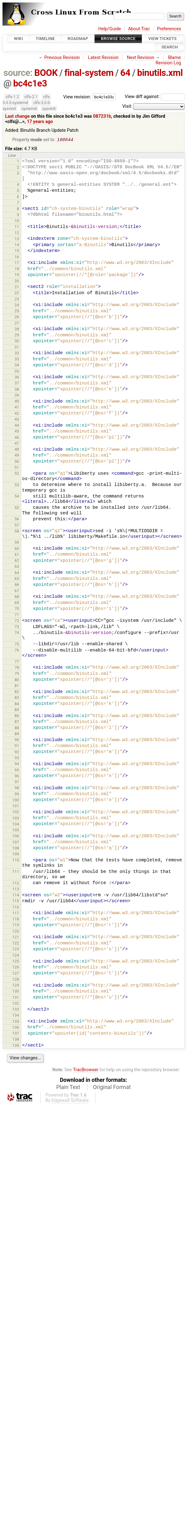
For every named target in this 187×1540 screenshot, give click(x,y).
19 (16, 275)
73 (16, 627)
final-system (89, 72)
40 (16, 401)
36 (16, 377)
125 (15, 961)
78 (16, 668)
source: (18, 72)
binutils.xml (160, 72)
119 (15, 925)
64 (125, 72)
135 (15, 1022)
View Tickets (162, 38)
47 (16, 444)
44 (16, 425)
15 (16, 251)
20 (16, 281)
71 (16, 615)
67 (16, 591)
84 (16, 704)
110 (15, 860)
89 (16, 734)
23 (16, 299)
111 (15, 872)
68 (16, 597)
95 (16, 770)
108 (15, 848)
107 (15, 842)
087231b (102, 116)
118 (15, 919)
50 (16, 462)
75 (16, 644)
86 (16, 716)
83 (16, 698)
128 (15, 980)
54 (16, 496)
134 (15, 1015)
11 (16, 227)
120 (15, 931)
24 (16, 305)
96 (16, 776)
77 (16, 662)
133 (15, 1010)
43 (16, 420)
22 (16, 293)
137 (15, 1034)
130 (15, 991)
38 (16, 390)
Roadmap (78, 38)
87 (16, 722)
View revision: (77, 96)
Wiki (18, 38)
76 (16, 650)
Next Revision (140, 57)
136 (15, 1028)
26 (16, 317)
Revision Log (168, 63)
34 (16, 365)
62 (16, 561)
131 (15, 998)
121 (15, 937)
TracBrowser (86, 1070)
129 (15, 985)
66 (16, 585)
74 (16, 633)
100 (15, 800)
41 (16, 407)
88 (16, 728)
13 (16, 239)
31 (16, 347)
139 (15, 1046)
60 (16, 549)
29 (16, 335)
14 (16, 245)
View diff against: (154, 96)
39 (16, 396)
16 (16, 257)
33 (16, 359)
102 (15, 812)
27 (16, 323)
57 (16, 525)
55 (16, 508)
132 (15, 1004)
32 (16, 353)
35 (16, 371)
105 (15, 830)
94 (16, 764)
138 (15, 1039)
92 (16, 752)
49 (16, 455)
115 (15, 901)
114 (15, 895)
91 (16, 746)
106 (15, 836)
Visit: (127, 106)
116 (15, 907)
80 (16, 680)
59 (16, 543)
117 (15, 913)
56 (16, 519)
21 (16, 287)
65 (16, 579)
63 (16, 567)
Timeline (45, 38)
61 (16, 555)
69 (16, 603)
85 (16, 710)
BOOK (45, 72)
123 (15, 949)
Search (170, 47)
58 (16, 531)
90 (16, 740)
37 (16, 383)
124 (15, 955)
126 (15, 967)
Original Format (112, 1088)
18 (16, 269)
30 (16, 341)
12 (16, 233)
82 (16, 692)
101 (15, 806)
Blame (174, 57)
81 (16, 686)
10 (16, 221)
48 (16, 450)
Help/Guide (109, 29)
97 (16, 782)
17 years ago (40, 121)
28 (16, 329)
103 (15, 818)
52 (16, 474)
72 (16, 621)
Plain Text (68, 1088)
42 (16, 414)
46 (16, 438)
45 (16, 431)
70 (16, 609)
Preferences (169, 29)
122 (15, 943)
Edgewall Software (70, 1101)
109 (15, 854)
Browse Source (118, 38)
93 (16, 758)
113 (15, 889)
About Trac (139, 29)
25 (16, 311)
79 (16, 674)
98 (16, 788)
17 (16, 263)
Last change (17, 116)
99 (16, 794)
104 (15, 824)
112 (15, 883)
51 (16, 468)
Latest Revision (103, 57)
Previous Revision (62, 57)
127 (15, 974)
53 (16, 485)
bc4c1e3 (30, 83)
